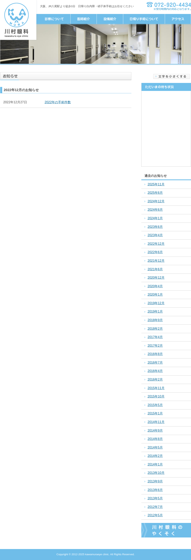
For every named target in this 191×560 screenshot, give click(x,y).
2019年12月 (156, 303)
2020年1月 (155, 294)
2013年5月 (155, 498)
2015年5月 (155, 405)
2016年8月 (155, 354)
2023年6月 (155, 226)
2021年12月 (156, 260)
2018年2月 (155, 328)
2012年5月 (155, 515)
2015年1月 (155, 413)
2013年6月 (155, 490)
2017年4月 (155, 337)
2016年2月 (155, 379)
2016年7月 (155, 362)
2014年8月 (155, 439)
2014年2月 (155, 456)
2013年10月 (156, 472)
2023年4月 (155, 235)
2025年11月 (156, 184)
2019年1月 (155, 311)
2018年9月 (155, 320)
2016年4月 (155, 371)
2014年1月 (155, 464)
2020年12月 (156, 277)
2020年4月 (155, 286)
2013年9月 (155, 481)
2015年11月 (156, 388)
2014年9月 (155, 430)
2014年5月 (155, 447)
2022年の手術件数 (58, 102)
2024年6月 (155, 209)
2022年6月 (155, 252)
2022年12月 (156, 243)
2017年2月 (155, 345)
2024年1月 (155, 218)
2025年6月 (155, 192)
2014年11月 (156, 422)
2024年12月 (156, 201)
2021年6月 (155, 269)
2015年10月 (156, 396)
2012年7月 (155, 507)
